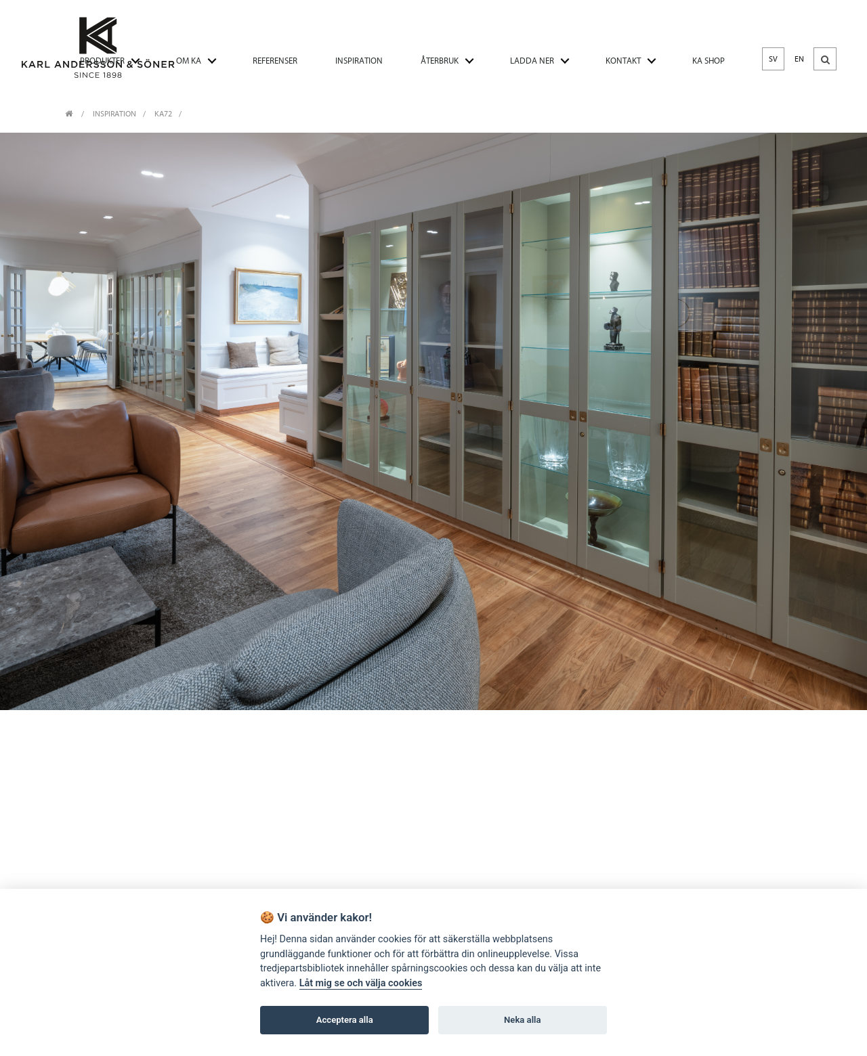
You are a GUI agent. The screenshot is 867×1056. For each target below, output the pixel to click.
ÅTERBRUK (440, 61)
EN (799, 59)
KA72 (163, 113)
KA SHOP (708, 61)
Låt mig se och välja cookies (361, 983)
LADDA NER (532, 61)
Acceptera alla (344, 1020)
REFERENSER (275, 61)
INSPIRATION (359, 61)
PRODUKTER (102, 61)
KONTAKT (623, 61)
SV (773, 59)
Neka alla (522, 1020)
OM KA (188, 61)
